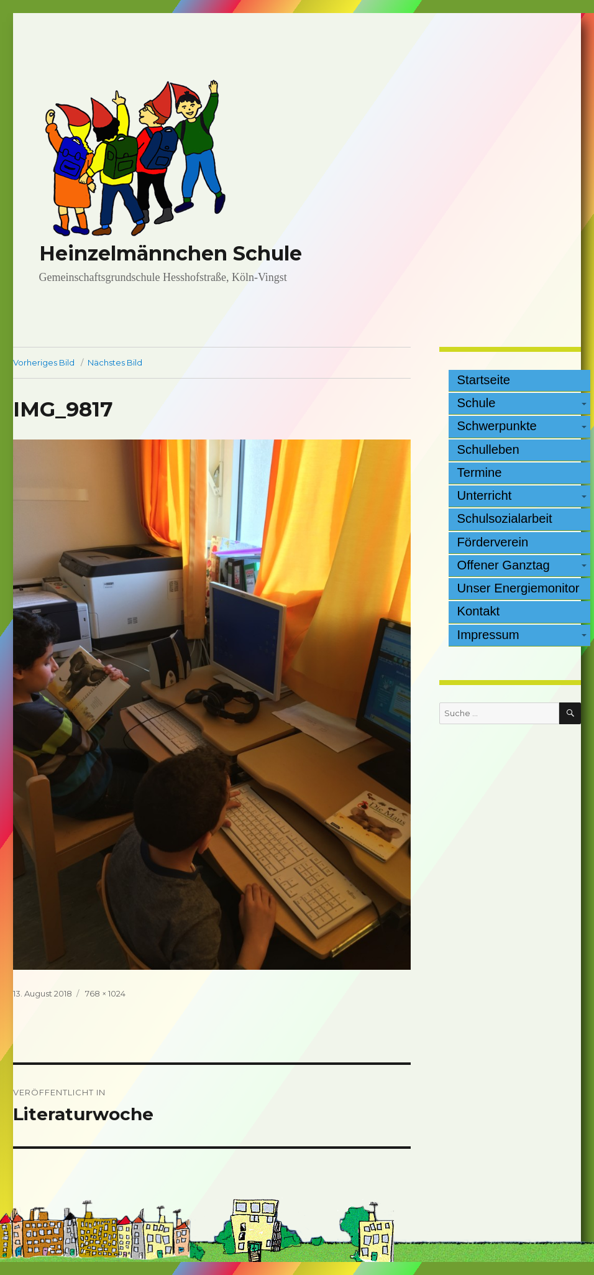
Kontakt (478, 611)
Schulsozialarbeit (504, 518)
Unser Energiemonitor (518, 588)
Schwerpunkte (497, 426)
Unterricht (484, 495)
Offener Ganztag (503, 565)
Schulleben (488, 449)
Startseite (484, 380)
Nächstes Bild (115, 362)
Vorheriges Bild (44, 362)
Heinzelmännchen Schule (170, 253)
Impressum (488, 635)
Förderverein (493, 542)
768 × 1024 (105, 993)
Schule (476, 403)
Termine (479, 472)
